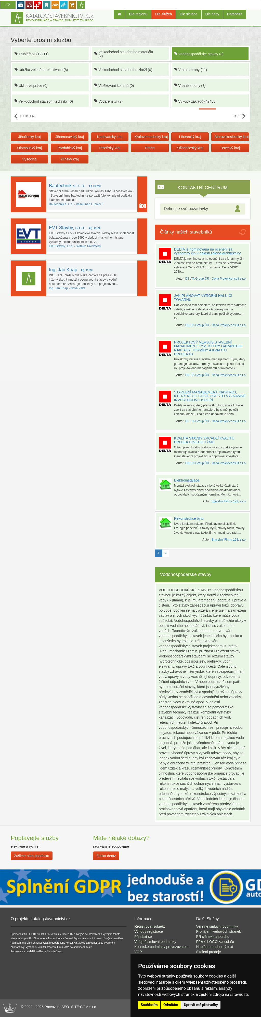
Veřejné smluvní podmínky (155, 942)
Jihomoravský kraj (69, 137)
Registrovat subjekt (149, 926)
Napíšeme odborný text (214, 947)
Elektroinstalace (186, 480)
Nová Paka (67, 288)
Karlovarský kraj (110, 137)
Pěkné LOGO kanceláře (215, 942)
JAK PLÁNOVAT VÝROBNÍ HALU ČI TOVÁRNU (203, 297)
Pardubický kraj (69, 148)
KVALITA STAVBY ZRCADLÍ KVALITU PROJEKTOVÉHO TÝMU (204, 440)
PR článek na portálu (212, 936)
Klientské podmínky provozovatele (161, 947)
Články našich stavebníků (186, 232)
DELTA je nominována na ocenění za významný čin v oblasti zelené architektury (207, 251)
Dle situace (188, 14)
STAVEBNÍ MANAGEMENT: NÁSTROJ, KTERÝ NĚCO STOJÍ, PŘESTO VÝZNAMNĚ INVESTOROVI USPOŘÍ (210, 396)
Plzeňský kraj (109, 148)
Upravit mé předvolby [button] (201, 1005)
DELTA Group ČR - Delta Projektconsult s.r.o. (215, 278)
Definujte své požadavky (186, 209)
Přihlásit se (143, 936)
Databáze (234, 14)
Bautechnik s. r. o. (75, 185)
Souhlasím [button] (149, 1005)
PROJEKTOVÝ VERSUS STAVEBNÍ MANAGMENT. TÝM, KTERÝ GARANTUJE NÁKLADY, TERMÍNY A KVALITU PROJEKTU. (208, 348)
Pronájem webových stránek (218, 931)
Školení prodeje (208, 952)
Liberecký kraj (190, 137)
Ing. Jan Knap (71, 269)
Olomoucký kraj (29, 148)
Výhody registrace (148, 931)
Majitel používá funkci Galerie (142, 206)
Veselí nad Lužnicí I (75, 204)
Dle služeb (163, 14)
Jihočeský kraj (29, 137)
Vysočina (29, 159)
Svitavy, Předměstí (75, 246)
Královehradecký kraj (151, 137)
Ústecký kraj (230, 148)
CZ (8, 5)
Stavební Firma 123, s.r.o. (229, 501)
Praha (150, 148)
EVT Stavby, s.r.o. (74, 227)
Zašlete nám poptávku (31, 856)
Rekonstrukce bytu (189, 518)
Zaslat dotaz (106, 856)
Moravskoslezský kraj (232, 137)
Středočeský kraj (190, 148)
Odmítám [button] (170, 1005)
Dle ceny (212, 14)
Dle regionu (138, 14)
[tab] (202, 208)
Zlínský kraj (70, 159)
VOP (138, 952)
